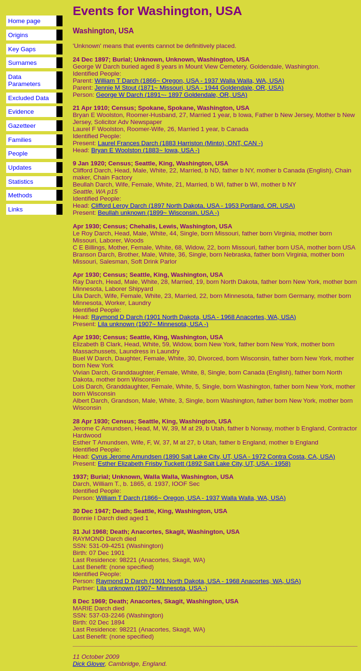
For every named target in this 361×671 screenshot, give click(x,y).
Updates (19, 167)
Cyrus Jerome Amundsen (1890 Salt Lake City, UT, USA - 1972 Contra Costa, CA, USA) (213, 456)
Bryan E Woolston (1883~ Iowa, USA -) (145, 150)
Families (19, 139)
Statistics (20, 181)
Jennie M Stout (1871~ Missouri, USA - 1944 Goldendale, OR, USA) (188, 87)
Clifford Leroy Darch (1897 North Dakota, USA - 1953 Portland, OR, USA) (193, 205)
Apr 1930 (86, 226)
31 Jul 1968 (89, 531)
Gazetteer (22, 125)
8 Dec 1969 (89, 601)
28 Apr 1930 (90, 421)
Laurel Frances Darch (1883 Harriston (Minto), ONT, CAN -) (180, 143)
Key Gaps (22, 49)
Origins (18, 35)
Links (15, 209)
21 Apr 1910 (90, 107)
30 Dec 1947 (91, 511)
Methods (20, 195)
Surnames (22, 62)
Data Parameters (24, 80)
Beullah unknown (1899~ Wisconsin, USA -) (158, 212)
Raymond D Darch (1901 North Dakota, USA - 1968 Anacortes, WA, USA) (193, 316)
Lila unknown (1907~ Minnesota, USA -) (153, 324)
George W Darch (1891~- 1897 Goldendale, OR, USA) (171, 94)
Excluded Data (28, 97)
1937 (80, 476)
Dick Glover (89, 663)
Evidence (21, 111)
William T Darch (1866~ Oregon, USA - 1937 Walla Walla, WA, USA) (189, 80)
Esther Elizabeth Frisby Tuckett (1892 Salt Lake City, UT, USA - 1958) (194, 463)
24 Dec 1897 (91, 59)
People (18, 153)
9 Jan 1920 (88, 163)
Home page (24, 20)
